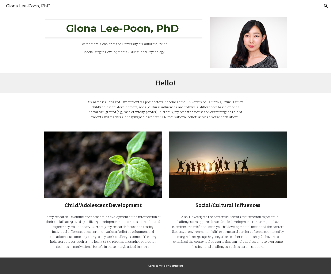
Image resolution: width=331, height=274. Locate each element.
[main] (124, 36)
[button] (326, 6)
